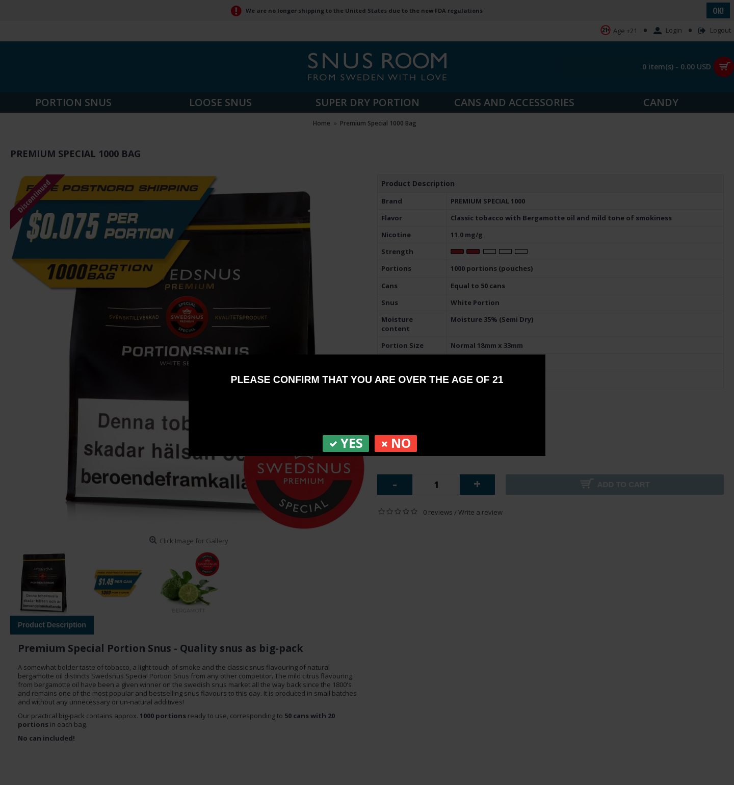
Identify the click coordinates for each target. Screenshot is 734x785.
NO (396, 443)
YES (346, 443)
